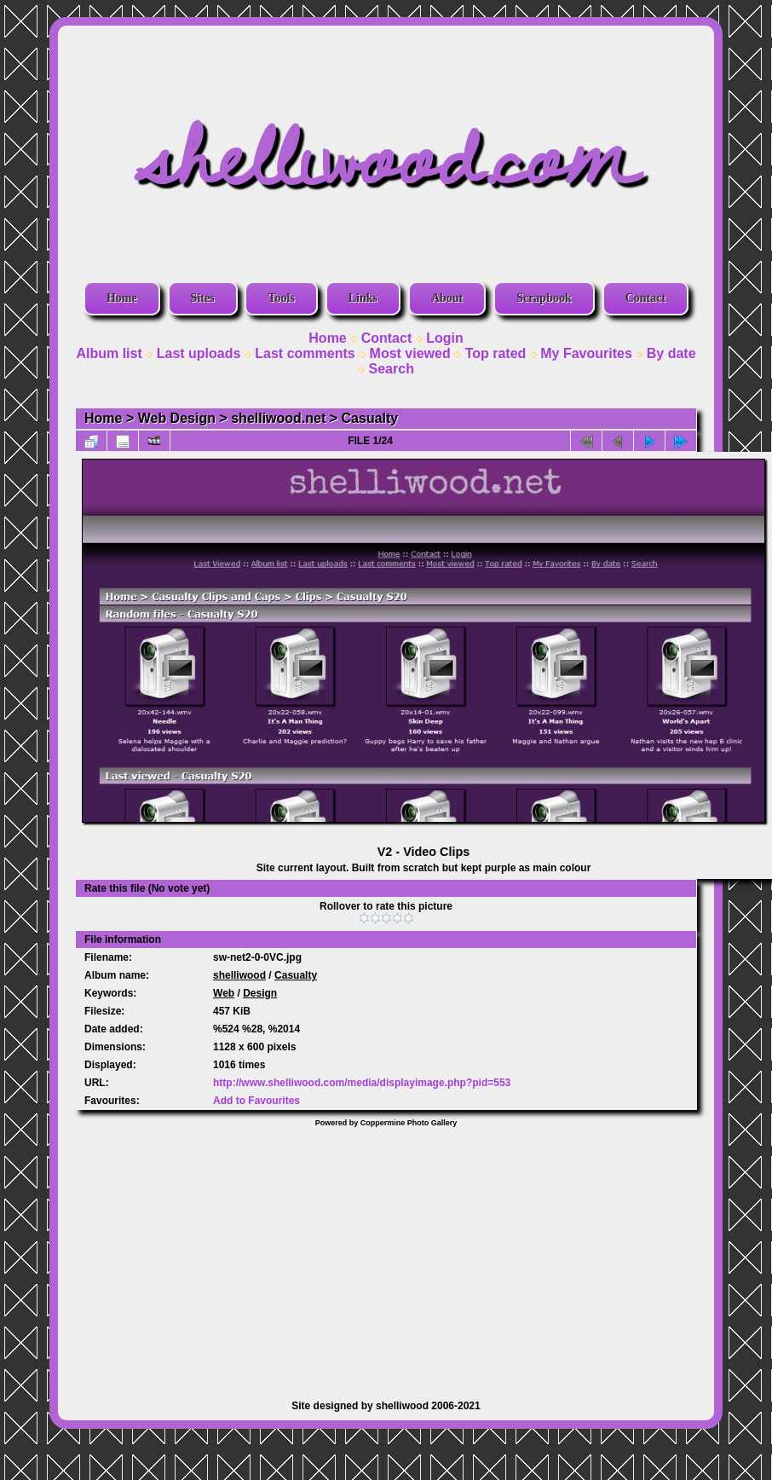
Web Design (177, 418)
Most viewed (410, 353)
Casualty (370, 418)
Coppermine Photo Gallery (409, 1123)
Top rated (496, 353)
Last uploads (199, 353)
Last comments (304, 353)
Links (363, 298)
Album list (108, 353)
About (447, 298)
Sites (203, 298)
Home (122, 298)
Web (223, 993)
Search (391, 368)
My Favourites (586, 353)
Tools (281, 298)
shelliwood (239, 975)
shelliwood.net (278, 418)
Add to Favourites (256, 1101)
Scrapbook (544, 298)
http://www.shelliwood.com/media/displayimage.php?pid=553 (361, 1083)
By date (671, 353)
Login (445, 338)
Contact (645, 298)
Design (260, 993)
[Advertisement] (386, 1255)
